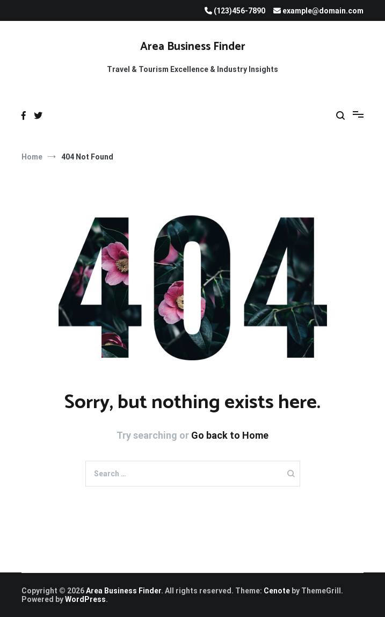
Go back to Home (229, 435)
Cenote (277, 590)
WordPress (85, 599)
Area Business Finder (192, 47)
